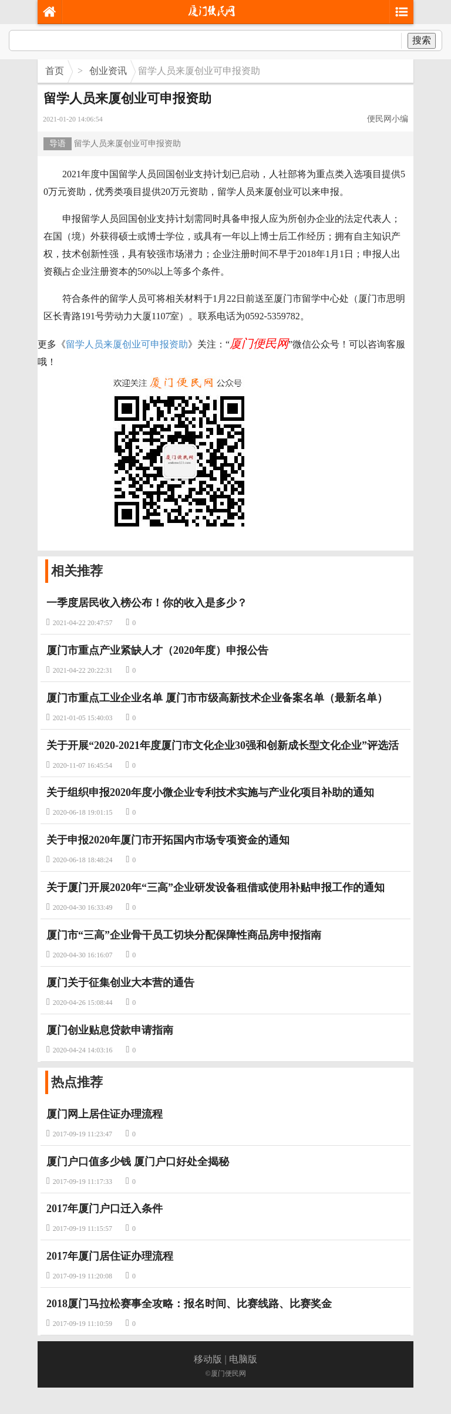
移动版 (208, 1359)
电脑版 (243, 1359)
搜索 (421, 40)
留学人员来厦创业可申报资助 (127, 344)
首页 (54, 71)
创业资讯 (108, 71)
